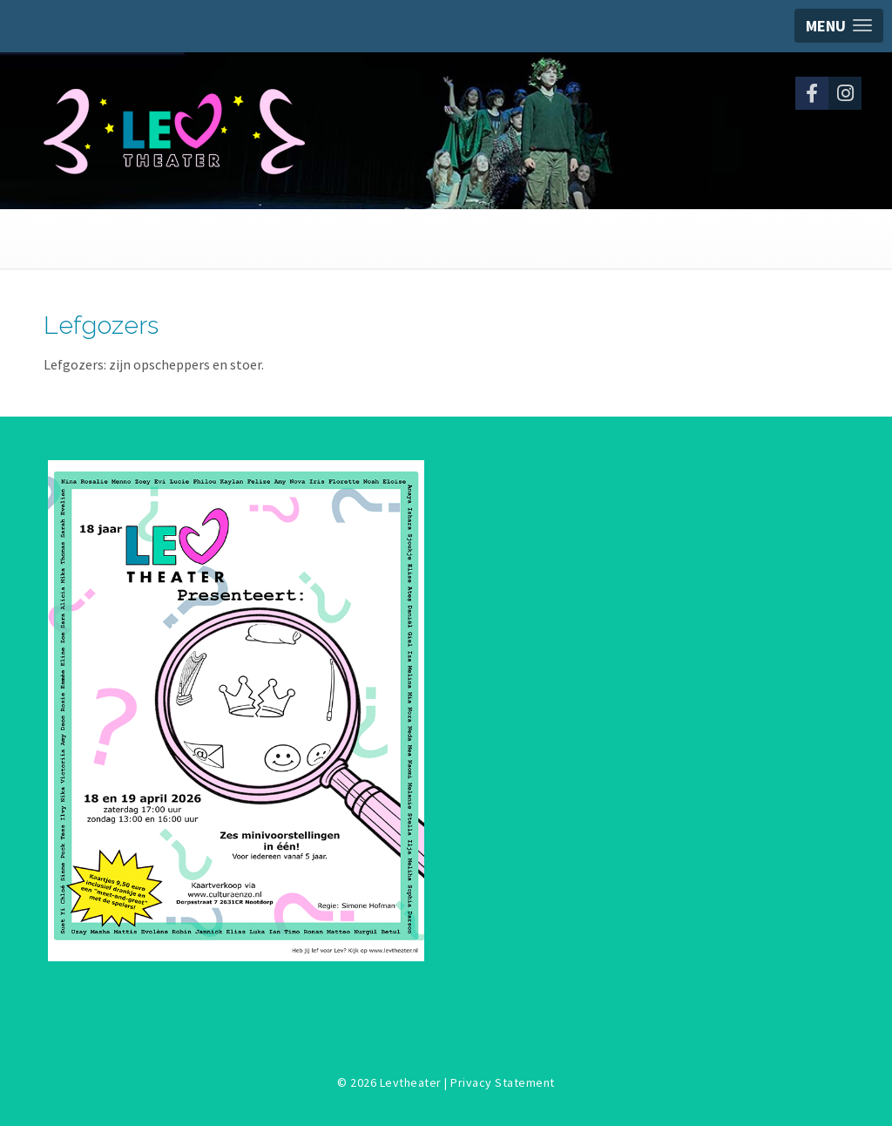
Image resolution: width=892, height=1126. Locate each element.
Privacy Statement (502, 1082)
